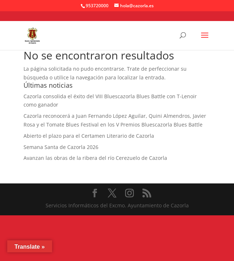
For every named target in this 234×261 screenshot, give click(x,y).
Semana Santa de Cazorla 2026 (61, 147)
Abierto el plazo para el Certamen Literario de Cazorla (89, 135)
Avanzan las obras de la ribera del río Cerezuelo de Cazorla (95, 157)
